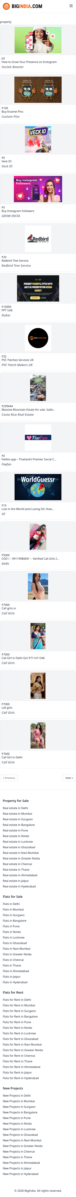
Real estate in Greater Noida (21, 858)
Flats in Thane (12, 965)
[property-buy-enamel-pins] (38, 90)
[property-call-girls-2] (38, 686)
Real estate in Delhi (15, 808)
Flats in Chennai (13, 960)
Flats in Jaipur (12, 977)
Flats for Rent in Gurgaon (19, 1011)
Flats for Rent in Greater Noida (23, 1050)
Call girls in (9, 608)
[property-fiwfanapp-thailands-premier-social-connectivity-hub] (38, 437)
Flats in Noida (12, 932)
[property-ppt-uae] (38, 288)
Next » (69, 778)
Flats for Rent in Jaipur (17, 1072)
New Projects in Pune (17, 1118)
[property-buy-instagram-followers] (38, 189)
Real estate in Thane (16, 870)
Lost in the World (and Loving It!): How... (28, 509)
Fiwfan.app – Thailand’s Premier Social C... (29, 459)
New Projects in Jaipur (17, 1168)
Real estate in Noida (16, 836)
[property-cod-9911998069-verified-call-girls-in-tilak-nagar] (38, 537)
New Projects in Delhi (17, 1095)
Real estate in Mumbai (17, 814)
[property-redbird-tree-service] (38, 239)
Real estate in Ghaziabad (19, 847)
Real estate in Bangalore (19, 825)
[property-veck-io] (38, 139)
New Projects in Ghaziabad (20, 1135)
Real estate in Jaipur (16, 881)
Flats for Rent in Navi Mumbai (22, 1044)
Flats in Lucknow (14, 937)
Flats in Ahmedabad (16, 971)
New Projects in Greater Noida (22, 1146)
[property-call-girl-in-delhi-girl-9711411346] (38, 636)
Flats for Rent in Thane (17, 1061)
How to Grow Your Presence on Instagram (29, 62)
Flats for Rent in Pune (17, 1022)
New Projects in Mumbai (19, 1101)
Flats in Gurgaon (14, 915)
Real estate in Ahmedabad (20, 875)
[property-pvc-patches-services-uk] (38, 338)
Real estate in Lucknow (18, 842)
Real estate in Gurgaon (18, 819)
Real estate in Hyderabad (19, 886)
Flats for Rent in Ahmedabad (21, 1067)
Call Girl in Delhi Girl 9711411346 (23, 658)
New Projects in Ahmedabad (21, 1163)
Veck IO (7, 161)
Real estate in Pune (15, 830)
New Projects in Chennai (19, 1151)
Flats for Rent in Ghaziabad (20, 1039)
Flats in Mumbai (13, 909)
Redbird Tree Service (15, 260)
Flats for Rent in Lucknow (19, 1033)
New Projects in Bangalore (20, 1112)
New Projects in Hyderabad (20, 1174)
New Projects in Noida (17, 1123)
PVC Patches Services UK (18, 360)
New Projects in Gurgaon (19, 1107)
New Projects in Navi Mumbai (22, 1140)
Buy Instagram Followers (18, 211)
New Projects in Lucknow (19, 1129)
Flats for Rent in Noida (17, 1028)
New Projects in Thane (17, 1157)
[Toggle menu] (71, 6)
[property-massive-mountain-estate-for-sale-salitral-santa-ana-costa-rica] (38, 388)
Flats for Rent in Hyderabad (21, 1078)
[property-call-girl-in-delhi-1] (38, 735)
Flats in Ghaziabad (15, 943)
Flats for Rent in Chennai (19, 1056)
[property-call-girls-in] (38, 586)
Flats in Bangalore (14, 921)
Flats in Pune (11, 926)
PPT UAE (7, 310)
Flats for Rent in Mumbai (19, 1005)
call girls (7, 707)
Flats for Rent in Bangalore (20, 1016)
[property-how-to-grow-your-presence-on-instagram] (38, 40)
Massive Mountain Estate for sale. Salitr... (28, 409)
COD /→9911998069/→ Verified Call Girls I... (30, 558)
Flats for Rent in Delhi (17, 1000)
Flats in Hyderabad (15, 982)
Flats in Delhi (11, 904)
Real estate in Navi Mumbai (21, 853)
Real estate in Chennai (17, 864)
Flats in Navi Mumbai (16, 949)
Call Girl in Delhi (12, 757)
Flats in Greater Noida (17, 954)
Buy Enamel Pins (12, 111)
